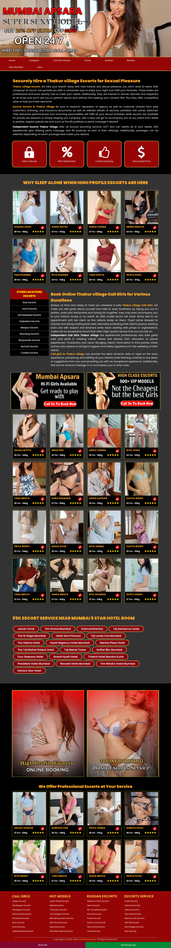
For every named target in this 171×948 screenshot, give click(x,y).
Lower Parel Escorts (59, 901)
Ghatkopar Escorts (21, 905)
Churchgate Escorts (59, 914)
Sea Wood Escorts (96, 926)
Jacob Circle (26, 629)
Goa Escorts (29, 302)
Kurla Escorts (18, 926)
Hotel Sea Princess (68, 636)
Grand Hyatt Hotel (65, 657)
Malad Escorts (57, 905)
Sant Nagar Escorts (134, 926)
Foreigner (34, 60)
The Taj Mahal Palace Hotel (36, 650)
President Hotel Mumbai (34, 664)
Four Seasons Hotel (30, 657)
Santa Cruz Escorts (96, 922)
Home (12, 60)
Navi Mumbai (16, 67)
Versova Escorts (132, 905)
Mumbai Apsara (87, 939)
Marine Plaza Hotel (112, 643)
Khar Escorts (18, 922)
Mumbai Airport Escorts (61, 931)
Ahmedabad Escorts (29, 315)
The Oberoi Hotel (29, 643)
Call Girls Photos (61, 60)
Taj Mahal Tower (75, 650)
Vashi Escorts (131, 901)
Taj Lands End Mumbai (106, 636)
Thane (87, 60)
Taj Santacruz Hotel (126, 629)
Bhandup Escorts (29, 334)
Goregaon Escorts (21, 909)
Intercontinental (92, 629)
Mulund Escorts (57, 926)
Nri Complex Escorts (97, 909)
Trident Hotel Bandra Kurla (106, 657)
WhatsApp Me (128, 945)
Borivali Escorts (29, 346)
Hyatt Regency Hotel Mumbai (70, 643)
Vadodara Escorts (29, 321)
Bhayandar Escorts (29, 340)
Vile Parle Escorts (133, 914)
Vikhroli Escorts (132, 909)
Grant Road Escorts (21, 914)
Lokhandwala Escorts (22, 931)
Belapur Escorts (29, 327)
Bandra (131, 60)
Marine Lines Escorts (134, 918)
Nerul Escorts (93, 905)
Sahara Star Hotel (29, 670)
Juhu (39, 67)
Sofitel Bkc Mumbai (109, 650)
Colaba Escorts (29, 352)
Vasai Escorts (93, 931)
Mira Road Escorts (58, 922)
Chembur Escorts (58, 909)
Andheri (109, 60)
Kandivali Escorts (20, 918)
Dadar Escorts (19, 901)
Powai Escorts (94, 918)
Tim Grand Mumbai (58, 629)
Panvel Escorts (94, 914)
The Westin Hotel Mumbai (117, 664)
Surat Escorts (29, 308)
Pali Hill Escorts (132, 922)
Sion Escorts (130, 931)
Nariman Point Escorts (98, 901)
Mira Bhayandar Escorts (61, 918)
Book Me (42, 945)
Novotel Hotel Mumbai (75, 664)
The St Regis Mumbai (32, 636)
